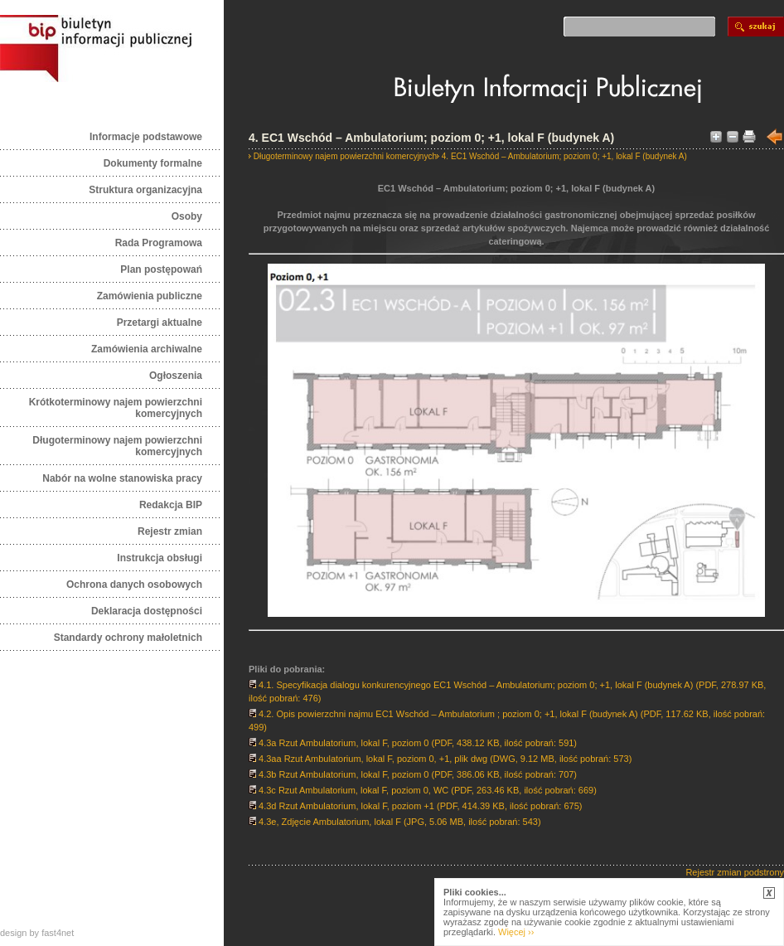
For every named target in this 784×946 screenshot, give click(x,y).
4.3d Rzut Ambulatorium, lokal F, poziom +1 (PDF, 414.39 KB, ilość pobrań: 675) (415, 806)
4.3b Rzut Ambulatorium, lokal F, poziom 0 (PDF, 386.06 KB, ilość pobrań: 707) (413, 774)
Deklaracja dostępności (146, 611)
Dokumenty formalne (153, 163)
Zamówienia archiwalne (146, 349)
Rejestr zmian (170, 531)
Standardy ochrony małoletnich (128, 637)
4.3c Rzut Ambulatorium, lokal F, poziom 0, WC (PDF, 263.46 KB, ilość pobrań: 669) (423, 790)
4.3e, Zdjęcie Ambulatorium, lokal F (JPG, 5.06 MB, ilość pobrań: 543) (395, 822)
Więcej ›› (516, 932)
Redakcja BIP (170, 505)
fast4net (57, 933)
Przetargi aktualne (159, 322)
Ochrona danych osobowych (134, 584)
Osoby (187, 216)
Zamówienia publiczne (149, 296)
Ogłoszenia (175, 375)
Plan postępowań (161, 269)
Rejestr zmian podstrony (734, 872)
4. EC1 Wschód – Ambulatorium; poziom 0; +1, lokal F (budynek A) (564, 156)
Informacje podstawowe (146, 137)
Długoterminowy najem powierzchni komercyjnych (117, 446)
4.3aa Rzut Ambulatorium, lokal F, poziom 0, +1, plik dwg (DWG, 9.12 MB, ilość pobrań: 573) (440, 759)
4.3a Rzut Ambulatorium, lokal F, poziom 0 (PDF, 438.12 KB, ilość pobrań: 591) (413, 743)
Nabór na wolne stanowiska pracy (122, 478)
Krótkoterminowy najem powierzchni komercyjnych (115, 408)
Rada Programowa (158, 243)
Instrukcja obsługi (159, 558)
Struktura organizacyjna (145, 190)
